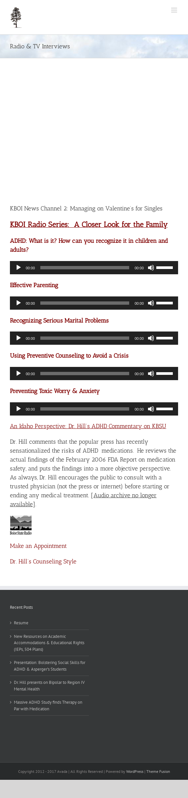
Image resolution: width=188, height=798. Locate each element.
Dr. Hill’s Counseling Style (43, 561)
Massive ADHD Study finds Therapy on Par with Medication (48, 705)
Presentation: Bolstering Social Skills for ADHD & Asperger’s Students (49, 666)
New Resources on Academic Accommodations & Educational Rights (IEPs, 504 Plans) (49, 643)
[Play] (18, 267)
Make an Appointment (38, 546)
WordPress (134, 771)
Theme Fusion (158, 771)
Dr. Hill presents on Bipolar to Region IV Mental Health (49, 686)
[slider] (85, 267)
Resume (21, 623)
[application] (94, 267)
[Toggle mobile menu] (174, 10)
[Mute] (151, 267)
